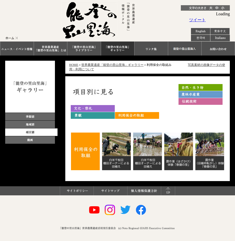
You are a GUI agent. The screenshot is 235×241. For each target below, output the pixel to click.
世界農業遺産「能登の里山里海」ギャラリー (112, 65)
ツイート (197, 20)
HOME (73, 65)
